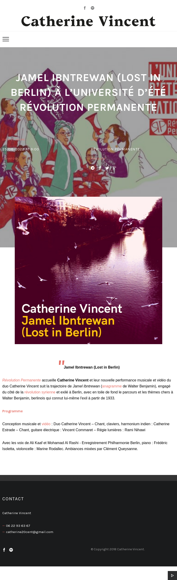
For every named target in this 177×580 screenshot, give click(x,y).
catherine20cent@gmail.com (29, 532)
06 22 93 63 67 (18, 526)
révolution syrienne (39, 392)
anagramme (112, 386)
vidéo (46, 424)
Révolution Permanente (22, 380)
